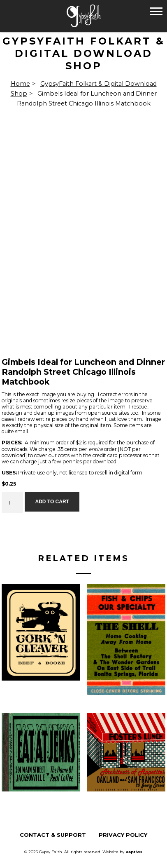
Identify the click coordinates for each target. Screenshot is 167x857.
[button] (156, 11)
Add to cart (52, 502)
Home (20, 83)
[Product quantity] (12, 502)
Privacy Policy (123, 835)
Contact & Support (53, 835)
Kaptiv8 (133, 852)
